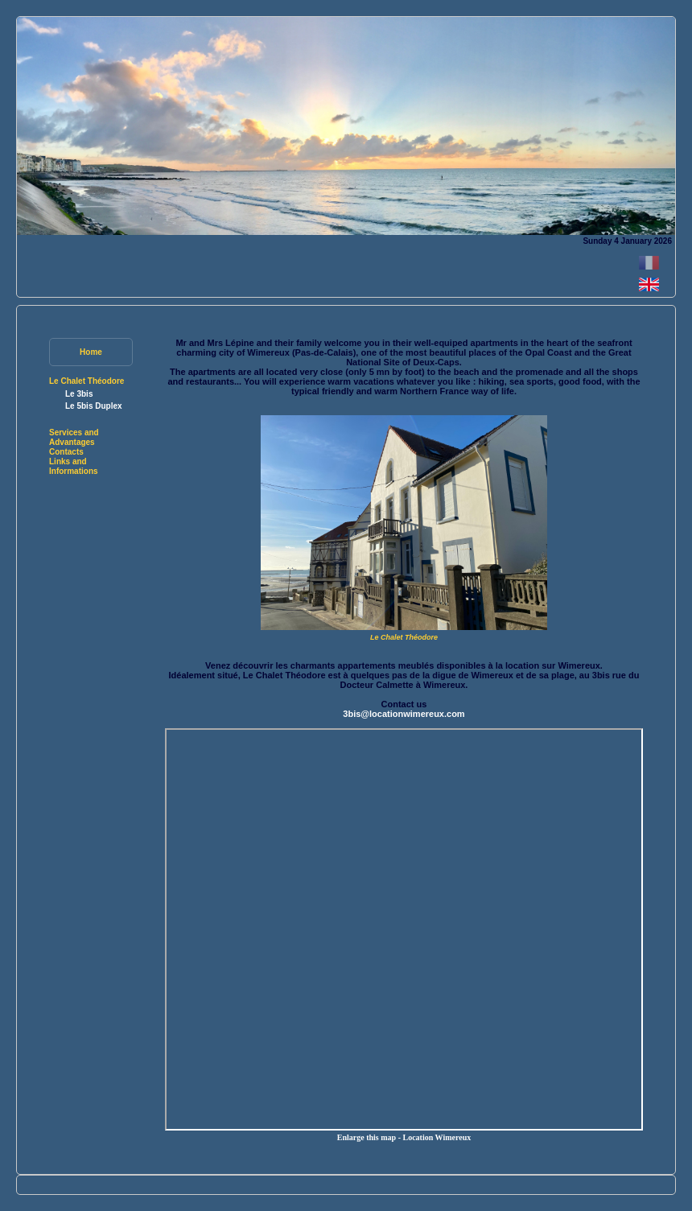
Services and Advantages (74, 437)
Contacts (66, 451)
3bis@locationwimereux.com (403, 714)
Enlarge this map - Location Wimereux (404, 1137)
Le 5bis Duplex (93, 406)
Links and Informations (73, 466)
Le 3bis (79, 393)
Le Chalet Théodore (86, 381)
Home (91, 352)
